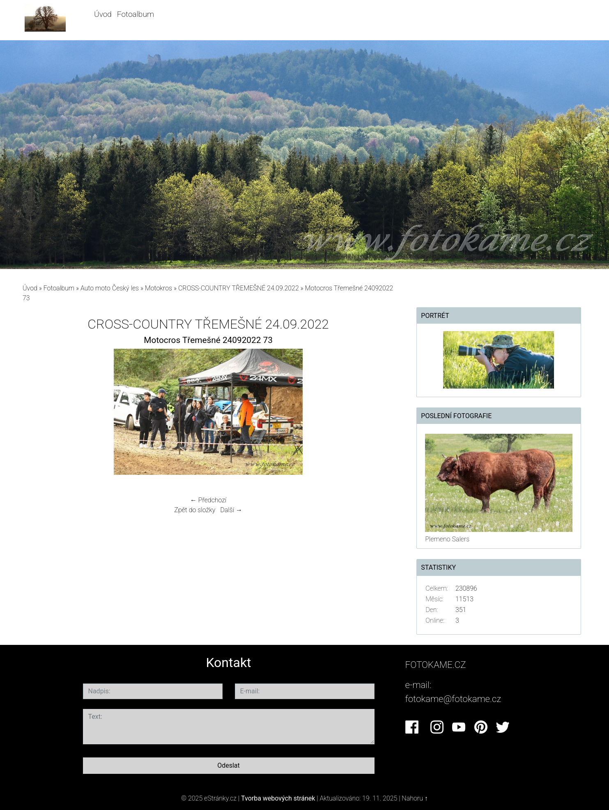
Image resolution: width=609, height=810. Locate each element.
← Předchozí (208, 500)
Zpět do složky (194, 510)
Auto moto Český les (109, 288)
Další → (231, 510)
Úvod (103, 14)
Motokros (158, 288)
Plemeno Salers (447, 539)
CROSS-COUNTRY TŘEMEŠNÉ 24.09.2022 (238, 288)
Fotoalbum (135, 14)
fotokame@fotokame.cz (453, 698)
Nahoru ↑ (414, 798)
